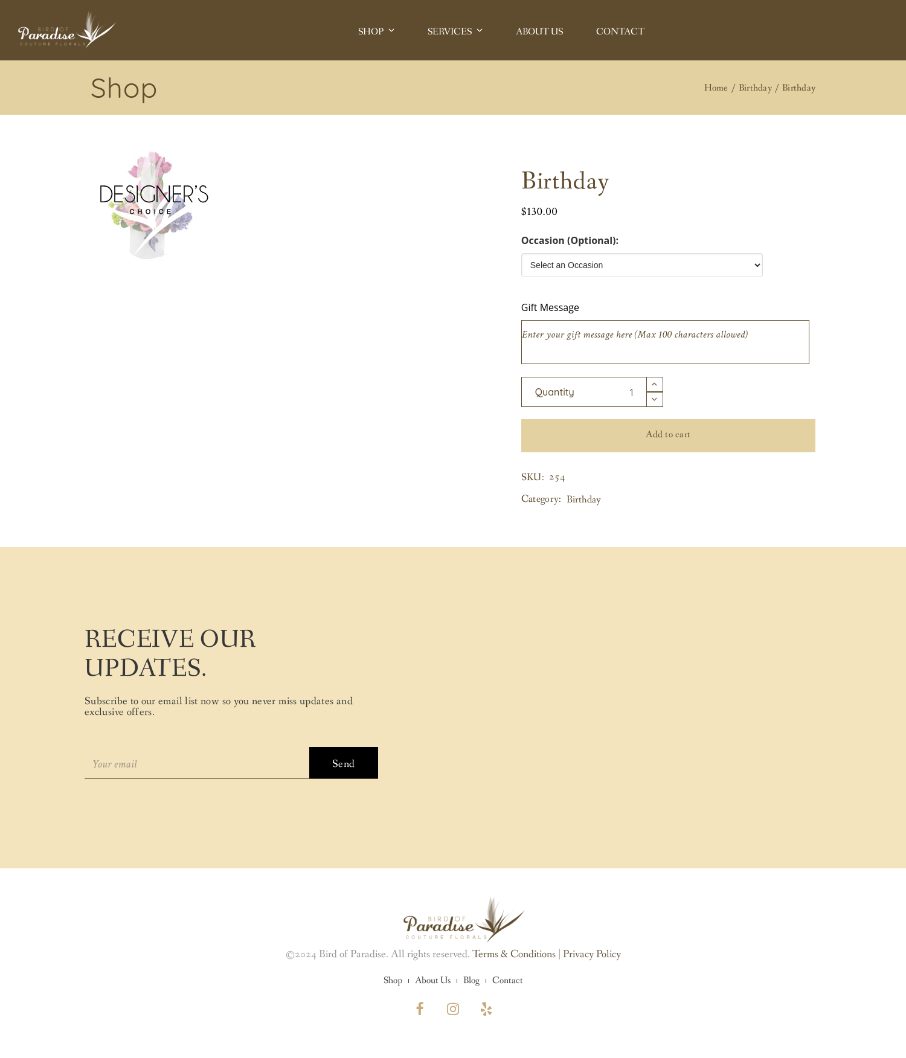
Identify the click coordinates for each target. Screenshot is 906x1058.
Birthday (584, 500)
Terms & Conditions (514, 954)
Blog (471, 981)
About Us (433, 981)
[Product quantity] (584, 392)
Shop (393, 981)
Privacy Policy (592, 954)
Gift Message (550, 307)
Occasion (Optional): (569, 240)
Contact (507, 981)
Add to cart (668, 434)
